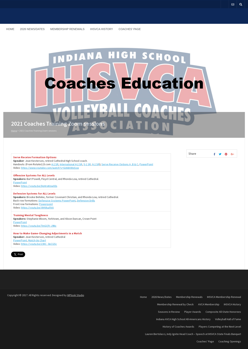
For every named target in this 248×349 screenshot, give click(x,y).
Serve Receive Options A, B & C (119, 164)
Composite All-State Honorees (223, 311)
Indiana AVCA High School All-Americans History (183, 319)
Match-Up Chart (37, 240)
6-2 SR (95, 164)
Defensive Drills (86, 200)
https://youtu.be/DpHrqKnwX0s (39, 186)
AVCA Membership (208, 304)
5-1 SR (87, 164)
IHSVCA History (101, 29)
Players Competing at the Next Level (220, 326)
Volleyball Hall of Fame (228, 319)
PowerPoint (146, 164)
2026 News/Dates (32, 29)
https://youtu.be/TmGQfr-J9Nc (38, 225)
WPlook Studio (75, 295)
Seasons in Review (169, 311)
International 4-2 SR (71, 164)
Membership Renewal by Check (175, 304)
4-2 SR (54, 164)
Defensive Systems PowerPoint (57, 200)
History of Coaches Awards (178, 326)
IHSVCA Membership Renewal (224, 297)
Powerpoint (46, 204)
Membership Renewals (67, 29)
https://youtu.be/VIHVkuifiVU (37, 207)
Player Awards (192, 311)
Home (10, 29)
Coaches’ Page (130, 29)
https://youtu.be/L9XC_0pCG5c (39, 244)
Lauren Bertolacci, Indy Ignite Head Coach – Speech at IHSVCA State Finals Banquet (193, 334)
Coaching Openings (229, 341)
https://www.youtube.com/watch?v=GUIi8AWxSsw (50, 168)
